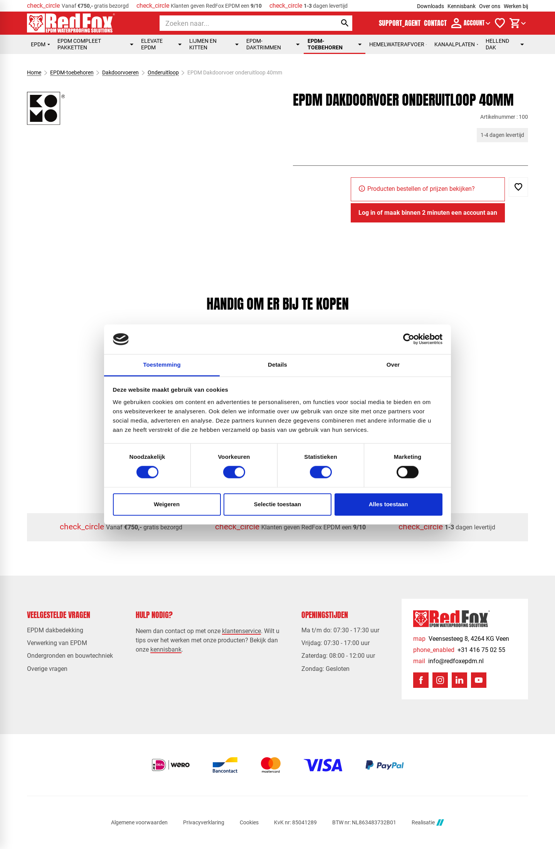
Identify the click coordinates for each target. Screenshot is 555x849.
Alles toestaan (388, 504)
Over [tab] (393, 364)
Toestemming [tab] (162, 364)
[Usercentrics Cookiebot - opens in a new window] (408, 339)
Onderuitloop (163, 72)
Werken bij (516, 6)
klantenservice (241, 631)
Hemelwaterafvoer (398, 44)
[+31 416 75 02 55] (459, 650)
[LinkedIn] (459, 680)
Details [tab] (277, 364)
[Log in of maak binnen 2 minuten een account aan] (428, 212)
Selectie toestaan (277, 504)
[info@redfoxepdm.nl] (448, 661)
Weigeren (167, 504)
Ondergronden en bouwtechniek (70, 655)
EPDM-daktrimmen (273, 44)
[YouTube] (478, 680)
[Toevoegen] (518, 187)
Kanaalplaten (456, 44)
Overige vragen (47, 668)
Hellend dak (505, 44)
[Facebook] (421, 680)
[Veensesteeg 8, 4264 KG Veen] (461, 638)
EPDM (40, 44)
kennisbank (166, 649)
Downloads (430, 6)
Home (34, 72)
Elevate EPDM (161, 44)
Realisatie (428, 822)
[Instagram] (440, 680)
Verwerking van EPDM (57, 643)
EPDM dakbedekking (55, 630)
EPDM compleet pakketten (95, 44)
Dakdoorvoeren (120, 72)
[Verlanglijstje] (500, 23)
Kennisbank (461, 6)
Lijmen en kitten (214, 44)
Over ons (489, 6)
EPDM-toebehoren (335, 44)
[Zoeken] (241, 23)
